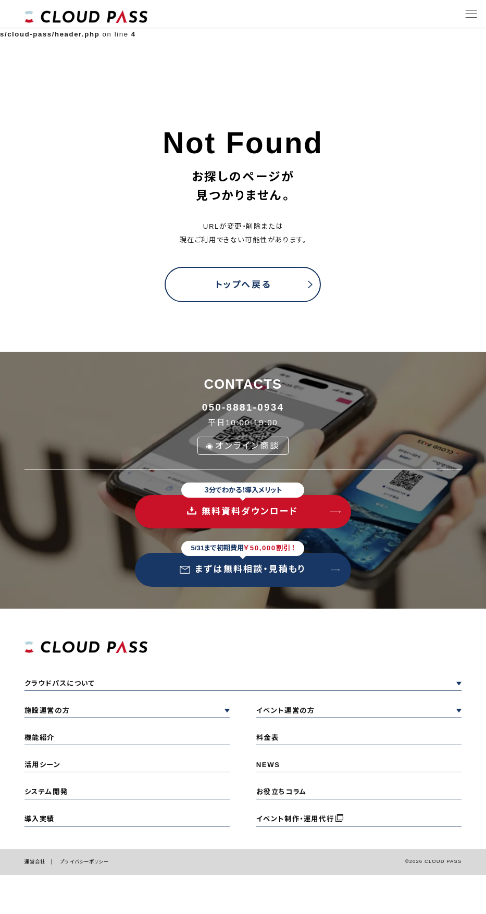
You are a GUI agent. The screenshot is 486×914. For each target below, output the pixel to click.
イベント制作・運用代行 (295, 819)
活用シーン (42, 765)
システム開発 (46, 792)
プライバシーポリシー (84, 861)
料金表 (267, 738)
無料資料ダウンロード (242, 505)
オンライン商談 (243, 445)
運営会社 (35, 861)
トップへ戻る (242, 285)
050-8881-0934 (243, 407)
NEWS (268, 765)
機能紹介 (39, 738)
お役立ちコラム (281, 792)
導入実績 (39, 819)
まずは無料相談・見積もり (242, 563)
